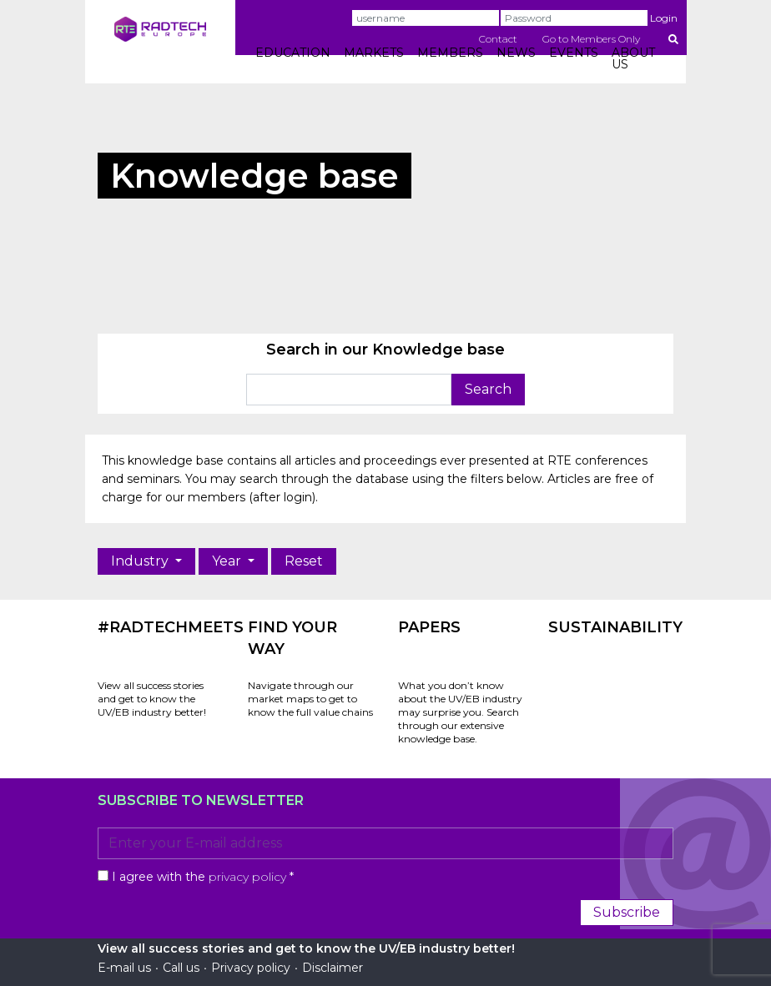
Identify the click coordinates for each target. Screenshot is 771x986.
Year (228, 561)
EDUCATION (292, 52)
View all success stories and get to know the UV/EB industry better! (152, 698)
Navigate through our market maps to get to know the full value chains (310, 698)
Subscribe (626, 912)
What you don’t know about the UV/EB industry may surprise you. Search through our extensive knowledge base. (460, 712)
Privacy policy (250, 967)
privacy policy (247, 876)
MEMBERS (450, 52)
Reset (304, 561)
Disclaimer (332, 967)
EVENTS (573, 52)
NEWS (516, 52)
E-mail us (124, 967)
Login (664, 18)
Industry (141, 561)
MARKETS (374, 52)
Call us (181, 967)
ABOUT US (633, 58)
